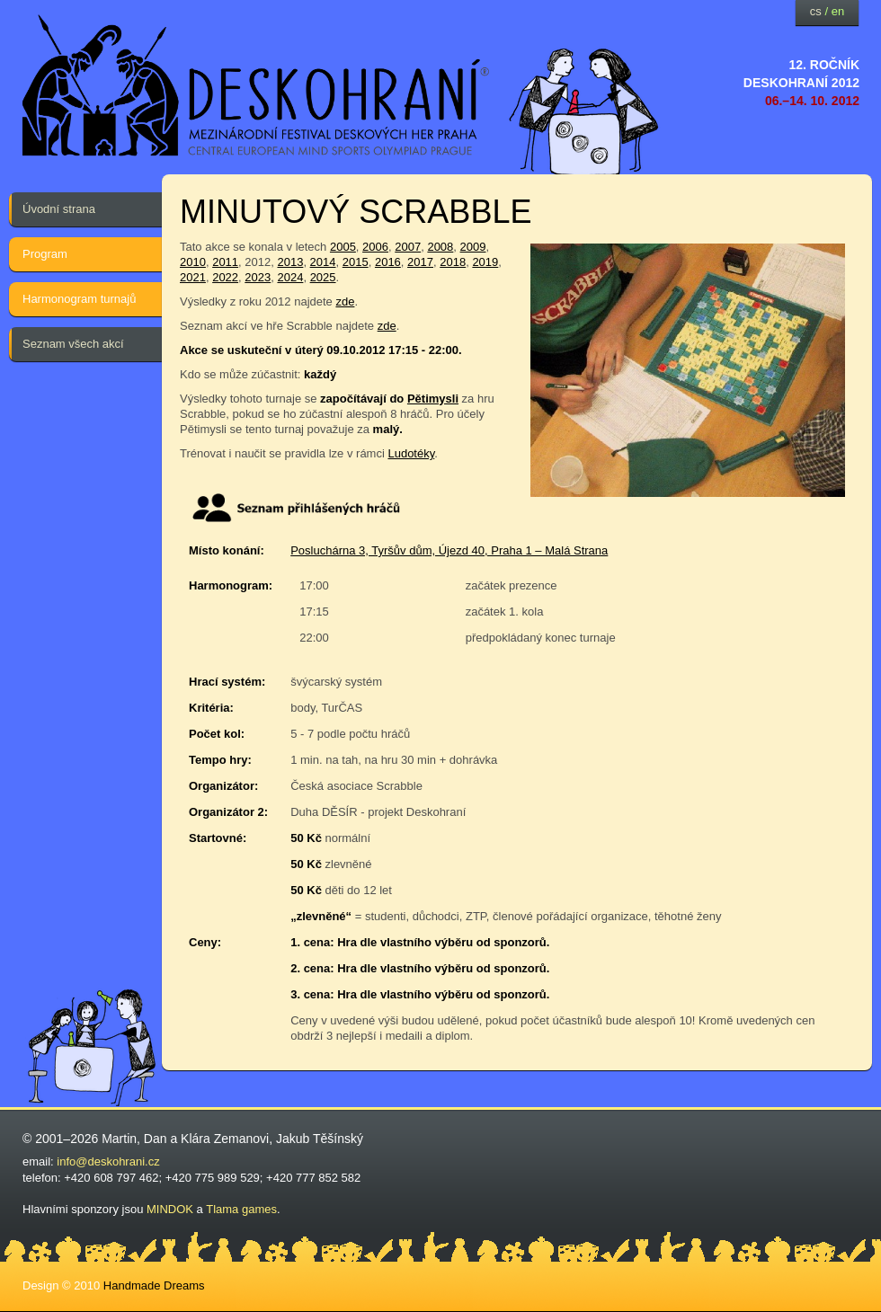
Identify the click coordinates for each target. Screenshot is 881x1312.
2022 (225, 277)
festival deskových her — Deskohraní (256, 86)
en (838, 11)
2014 (323, 262)
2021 (193, 277)
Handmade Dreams (154, 1285)
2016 (388, 262)
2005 (343, 246)
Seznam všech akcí (73, 343)
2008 (440, 246)
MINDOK (170, 1209)
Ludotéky (410, 453)
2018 (453, 262)
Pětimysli (432, 398)
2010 (193, 262)
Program (44, 254)
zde (344, 301)
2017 (420, 262)
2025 (323, 277)
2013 (290, 262)
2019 (485, 262)
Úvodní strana (58, 209)
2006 (375, 246)
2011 (225, 262)
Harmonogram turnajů (79, 299)
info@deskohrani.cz (108, 1161)
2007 (408, 246)
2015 (356, 262)
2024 (290, 277)
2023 (258, 277)
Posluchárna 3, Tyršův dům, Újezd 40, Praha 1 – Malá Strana (449, 550)
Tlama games (241, 1209)
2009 (473, 246)
